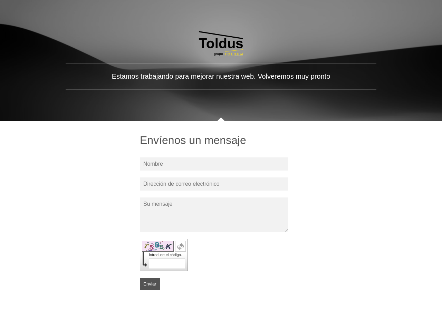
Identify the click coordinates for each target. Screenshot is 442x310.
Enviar (149, 284)
